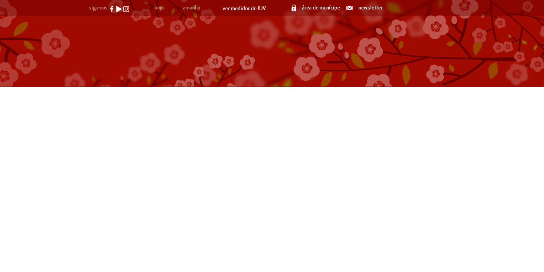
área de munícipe (316, 8)
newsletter (365, 8)
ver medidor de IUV (244, 8)
